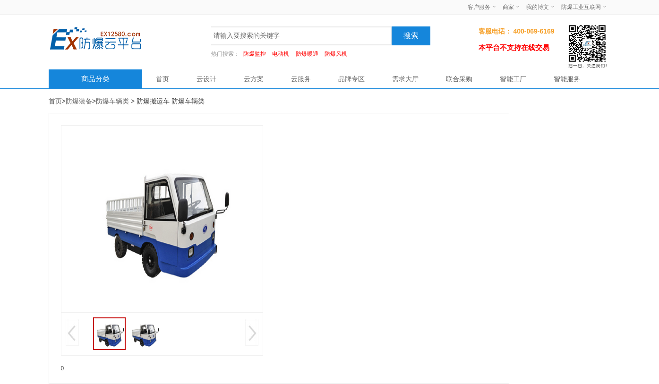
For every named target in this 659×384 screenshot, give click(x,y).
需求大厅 (405, 79)
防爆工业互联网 (581, 7)
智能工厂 (513, 79)
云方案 (254, 79)
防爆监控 (254, 54)
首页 (162, 79)
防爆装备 (79, 101)
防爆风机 (336, 54)
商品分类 (95, 79)
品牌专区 (351, 79)
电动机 (280, 54)
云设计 (206, 79)
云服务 (301, 79)
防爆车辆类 (112, 101)
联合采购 (459, 79)
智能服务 (567, 79)
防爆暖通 (307, 54)
